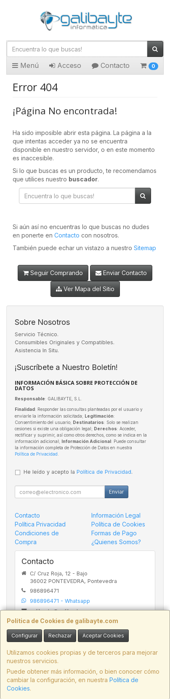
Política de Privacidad (36, 453)
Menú (25, 65)
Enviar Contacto (121, 272)
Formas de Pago (114, 533)
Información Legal (116, 515)
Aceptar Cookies (103, 635)
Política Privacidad (40, 524)
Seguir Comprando (53, 272)
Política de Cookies (118, 524)
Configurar (24, 635)
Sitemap (145, 247)
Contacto (111, 65)
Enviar (116, 491)
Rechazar (60, 635)
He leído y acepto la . (78, 472)
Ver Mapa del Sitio (85, 288)
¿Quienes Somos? (116, 541)
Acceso (65, 65)
